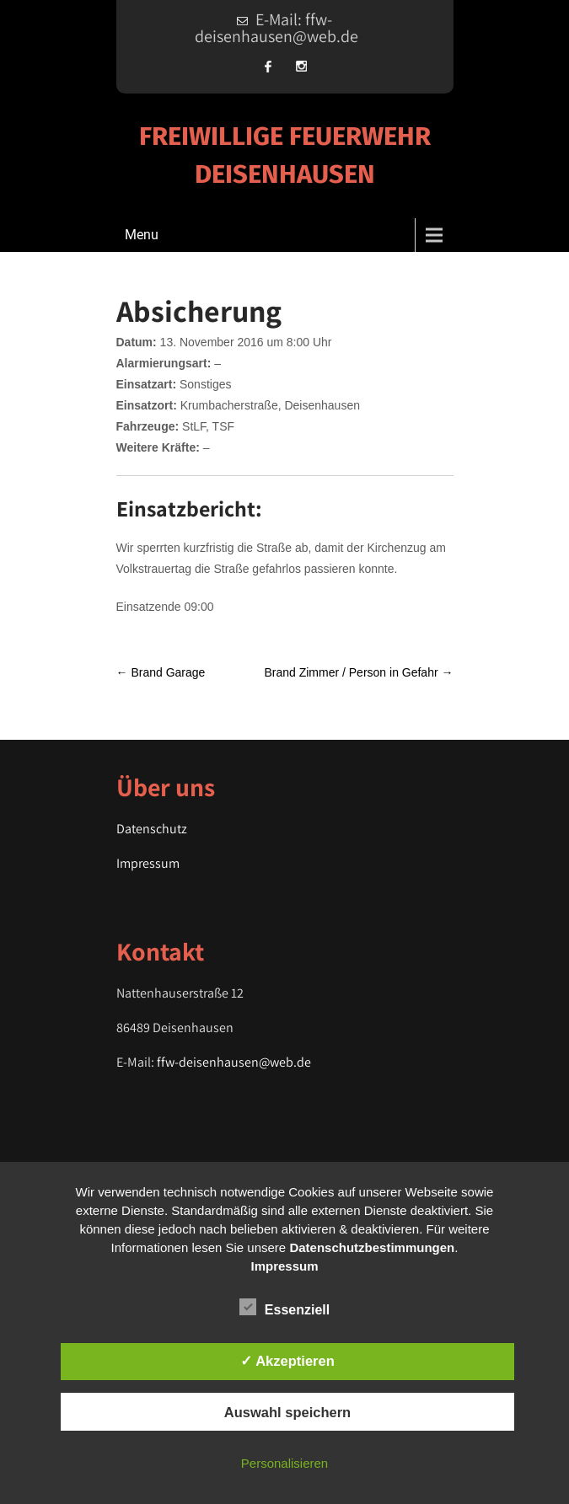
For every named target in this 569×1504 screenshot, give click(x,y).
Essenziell (284, 1307)
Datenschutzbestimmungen (371, 1247)
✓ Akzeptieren (287, 1360)
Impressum (148, 863)
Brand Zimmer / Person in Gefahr (358, 672)
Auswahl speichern (287, 1412)
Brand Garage (161, 672)
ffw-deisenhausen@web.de (234, 1062)
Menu (141, 235)
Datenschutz (151, 829)
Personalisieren (284, 1463)
